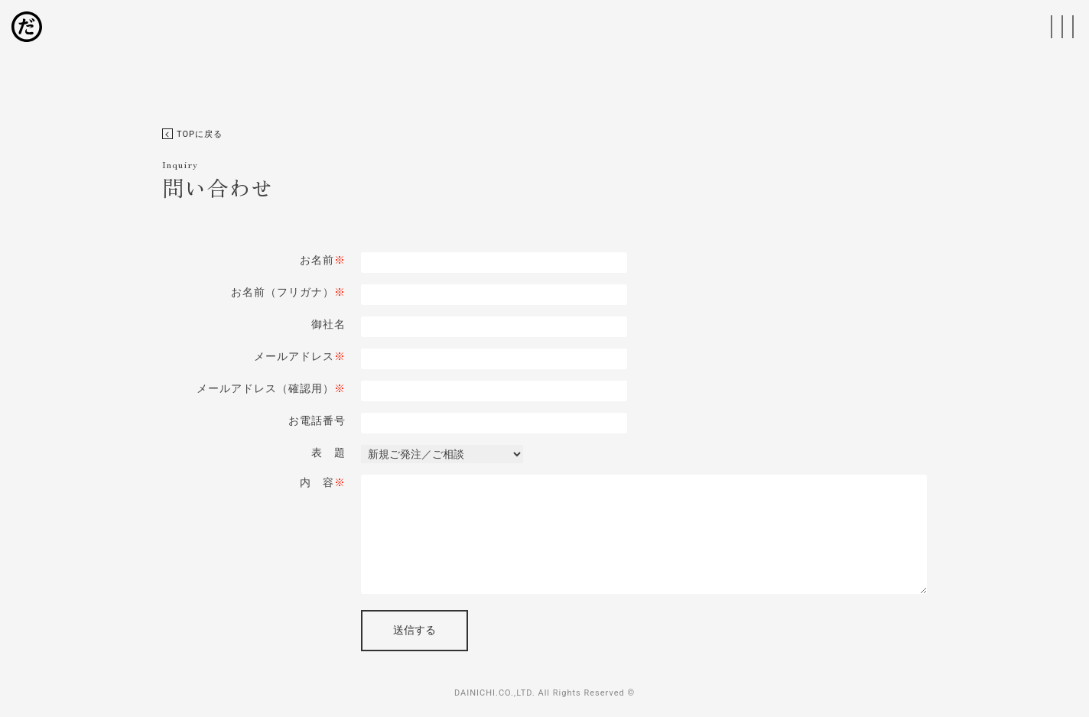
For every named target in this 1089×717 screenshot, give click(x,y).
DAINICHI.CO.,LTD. (494, 693)
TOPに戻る (192, 134)
